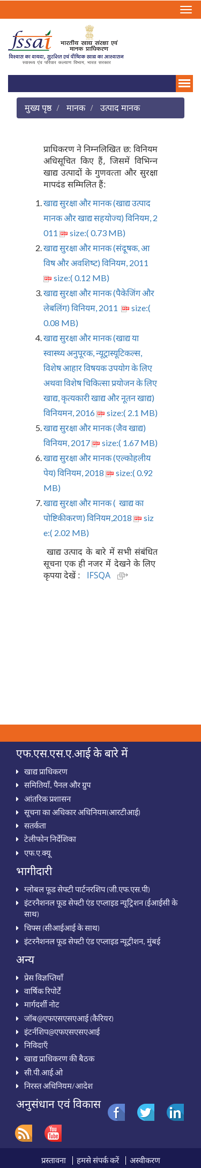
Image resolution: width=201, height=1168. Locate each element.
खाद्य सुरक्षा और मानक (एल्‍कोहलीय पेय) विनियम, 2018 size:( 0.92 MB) (98, 473)
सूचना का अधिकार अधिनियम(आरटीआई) (82, 812)
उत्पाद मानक (120, 107)
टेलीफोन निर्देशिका (50, 838)
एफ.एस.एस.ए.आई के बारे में (72, 752)
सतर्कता (35, 825)
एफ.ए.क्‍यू (37, 852)
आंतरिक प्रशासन (47, 798)
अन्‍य (25, 959)
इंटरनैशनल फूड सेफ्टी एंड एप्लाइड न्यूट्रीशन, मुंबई (92, 941)
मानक (75, 107)
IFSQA (107, 575)
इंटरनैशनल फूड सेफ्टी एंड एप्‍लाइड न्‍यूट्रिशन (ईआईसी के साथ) (100, 908)
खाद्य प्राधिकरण (46, 771)
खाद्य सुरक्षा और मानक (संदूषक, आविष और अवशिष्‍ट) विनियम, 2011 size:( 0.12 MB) (96, 263)
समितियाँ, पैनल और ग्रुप (57, 784)
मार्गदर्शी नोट (41, 1004)
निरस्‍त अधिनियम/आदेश (58, 1085)
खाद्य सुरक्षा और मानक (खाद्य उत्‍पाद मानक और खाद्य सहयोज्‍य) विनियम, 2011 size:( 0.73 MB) (100, 218)
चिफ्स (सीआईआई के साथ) (62, 927)
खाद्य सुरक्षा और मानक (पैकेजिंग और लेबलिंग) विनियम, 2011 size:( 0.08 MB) (98, 308)
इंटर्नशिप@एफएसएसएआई (62, 1031)
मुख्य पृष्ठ (38, 107)
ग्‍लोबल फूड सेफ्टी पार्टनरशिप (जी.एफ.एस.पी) (87, 889)
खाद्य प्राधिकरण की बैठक (59, 1058)
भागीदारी (34, 870)
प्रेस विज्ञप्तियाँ (43, 977)
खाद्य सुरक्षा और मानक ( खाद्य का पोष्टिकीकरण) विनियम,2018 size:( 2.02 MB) (98, 518)
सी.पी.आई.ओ (43, 1072)
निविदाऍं (36, 1044)
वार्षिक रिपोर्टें (42, 990)
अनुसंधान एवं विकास (58, 1103)
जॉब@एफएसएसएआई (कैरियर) (69, 1018)
